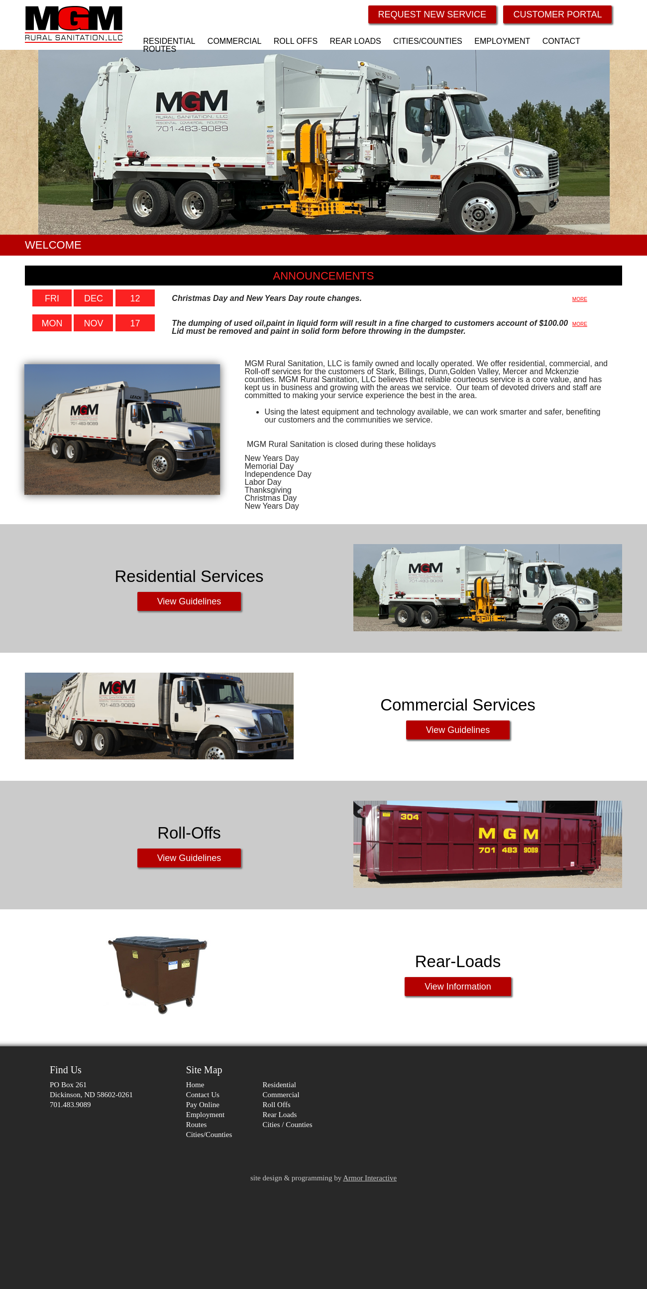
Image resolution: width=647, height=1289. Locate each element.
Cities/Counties (209, 1135)
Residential (280, 1085)
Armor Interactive (370, 1178)
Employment (205, 1115)
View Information (458, 987)
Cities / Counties (288, 1125)
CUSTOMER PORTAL (557, 14)
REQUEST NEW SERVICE (432, 14)
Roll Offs (277, 1105)
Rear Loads (280, 1115)
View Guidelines (189, 601)
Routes (196, 1125)
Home (195, 1085)
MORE (579, 299)
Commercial (281, 1095)
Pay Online (202, 1105)
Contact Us (202, 1095)
